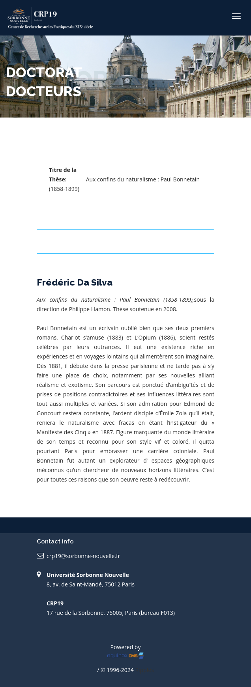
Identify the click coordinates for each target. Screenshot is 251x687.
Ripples (144, 670)
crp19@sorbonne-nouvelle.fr (83, 556)
